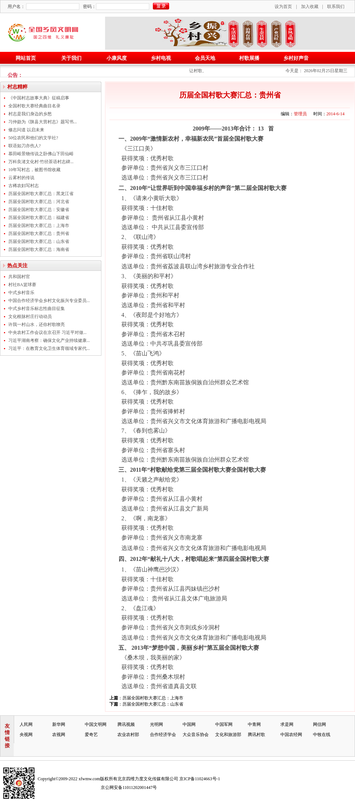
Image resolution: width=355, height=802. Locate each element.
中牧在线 (321, 734)
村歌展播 (249, 58)
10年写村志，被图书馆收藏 (34, 169)
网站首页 (26, 58)
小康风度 (116, 58)
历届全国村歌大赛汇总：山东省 (38, 241)
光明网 (156, 724)
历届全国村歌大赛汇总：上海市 (38, 225)
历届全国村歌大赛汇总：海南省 (38, 249)
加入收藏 (309, 6)
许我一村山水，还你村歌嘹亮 (36, 324)
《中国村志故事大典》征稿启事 (38, 97)
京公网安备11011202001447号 (129, 787)
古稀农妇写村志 (23, 185)
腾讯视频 (126, 724)
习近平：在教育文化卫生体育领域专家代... (49, 348)
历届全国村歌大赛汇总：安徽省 (38, 209)
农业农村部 (128, 734)
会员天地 (205, 58)
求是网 (286, 724)
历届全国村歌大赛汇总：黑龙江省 (41, 193)
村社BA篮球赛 (22, 284)
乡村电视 (161, 58)
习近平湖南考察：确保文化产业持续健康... (49, 340)
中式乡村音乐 (21, 292)
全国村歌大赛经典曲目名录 (34, 105)
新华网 (58, 724)
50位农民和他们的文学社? (33, 137)
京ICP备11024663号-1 (199, 778)
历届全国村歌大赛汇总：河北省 (38, 201)
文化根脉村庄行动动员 (30, 316)
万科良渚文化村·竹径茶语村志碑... (41, 161)
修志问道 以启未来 (26, 129)
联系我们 (335, 6)
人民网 (26, 724)
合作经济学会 (163, 734)
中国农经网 (291, 734)
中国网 (189, 724)
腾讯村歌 (256, 734)
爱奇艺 (91, 734)
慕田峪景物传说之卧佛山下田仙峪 (41, 153)
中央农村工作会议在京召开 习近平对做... (47, 332)
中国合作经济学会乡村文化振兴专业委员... (49, 300)
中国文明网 (95, 724)
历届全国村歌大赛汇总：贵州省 (38, 233)
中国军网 (224, 724)
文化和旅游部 (228, 734)
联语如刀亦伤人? (24, 145)
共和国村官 (19, 276)
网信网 (319, 724)
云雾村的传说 (21, 177)
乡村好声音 (296, 58)
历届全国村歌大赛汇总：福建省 (38, 217)
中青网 (254, 724)
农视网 (58, 734)
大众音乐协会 (196, 734)
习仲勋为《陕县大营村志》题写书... (42, 121)
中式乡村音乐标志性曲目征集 (36, 308)
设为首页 (283, 6)
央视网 (26, 734)
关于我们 (71, 58)
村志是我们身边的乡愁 (30, 113)
